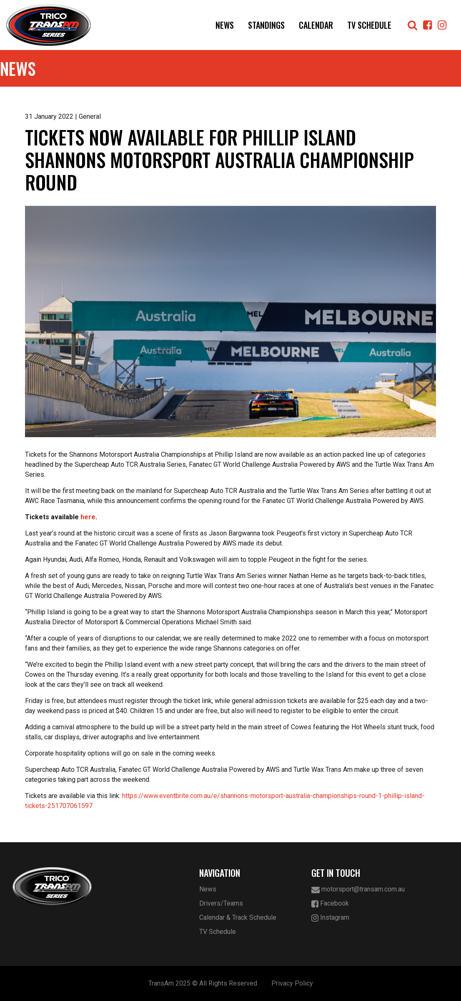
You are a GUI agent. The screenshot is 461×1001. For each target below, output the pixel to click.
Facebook (330, 903)
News (224, 25)
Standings (266, 25)
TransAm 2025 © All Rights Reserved (202, 983)
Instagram (330, 917)
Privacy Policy (292, 983)
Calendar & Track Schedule (237, 917)
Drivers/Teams (221, 903)
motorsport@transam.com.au (358, 889)
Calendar (316, 25)
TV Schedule (369, 25)
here (87, 517)
